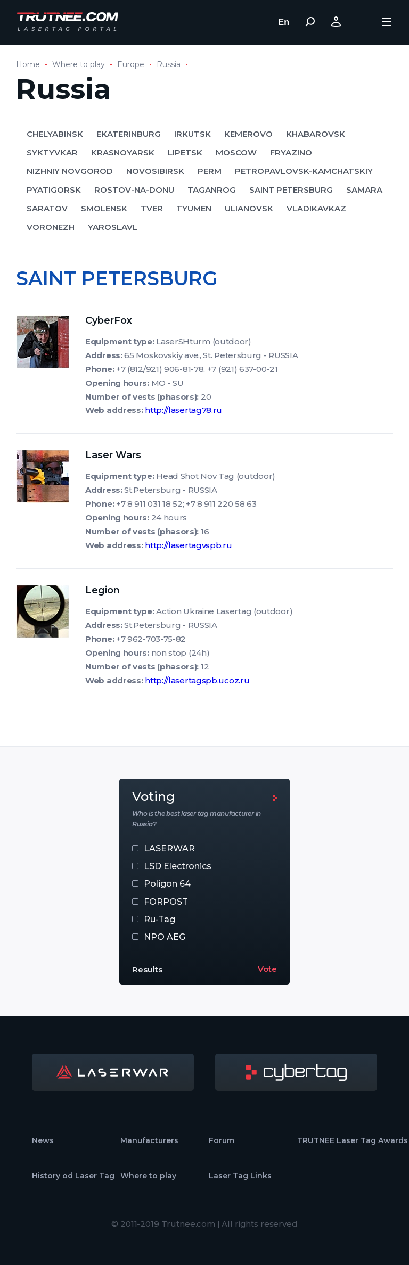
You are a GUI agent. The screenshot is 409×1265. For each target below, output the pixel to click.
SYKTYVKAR (52, 152)
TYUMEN (193, 208)
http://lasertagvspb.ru (188, 545)
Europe (130, 64)
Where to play (78, 64)
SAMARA (364, 190)
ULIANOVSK (249, 208)
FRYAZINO (291, 152)
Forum (221, 1140)
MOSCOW (236, 152)
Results (147, 969)
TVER (152, 208)
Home (28, 64)
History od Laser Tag (73, 1175)
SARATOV (47, 208)
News (43, 1140)
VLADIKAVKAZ (316, 208)
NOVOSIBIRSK (155, 171)
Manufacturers (149, 1140)
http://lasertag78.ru (183, 410)
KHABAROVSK (315, 134)
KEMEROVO (248, 134)
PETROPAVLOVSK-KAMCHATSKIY (304, 171)
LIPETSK (185, 152)
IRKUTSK (192, 134)
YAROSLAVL (112, 227)
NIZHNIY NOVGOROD (70, 171)
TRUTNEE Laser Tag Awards (352, 1140)
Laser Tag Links (240, 1175)
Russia (169, 64)
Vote (267, 969)
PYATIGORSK (54, 190)
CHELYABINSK (55, 134)
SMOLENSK (104, 208)
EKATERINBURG (128, 134)
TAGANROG (211, 190)
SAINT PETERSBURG (291, 190)
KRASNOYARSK (122, 152)
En (284, 22)
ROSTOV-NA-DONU (134, 190)
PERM (210, 171)
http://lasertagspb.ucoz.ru (197, 680)
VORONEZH (51, 227)
